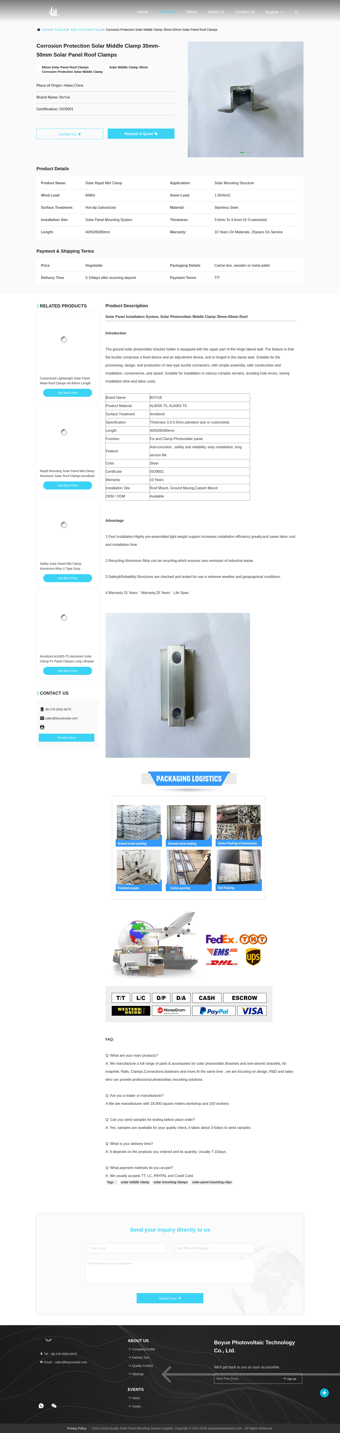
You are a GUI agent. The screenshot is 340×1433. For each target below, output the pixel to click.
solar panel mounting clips (212, 1182)
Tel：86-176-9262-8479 (58, 1354)
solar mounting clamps (171, 1182)
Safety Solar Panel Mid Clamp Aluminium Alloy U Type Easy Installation (60, 568)
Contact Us (245, 12)
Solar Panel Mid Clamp (86, 29)
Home (143, 12)
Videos (191, 12)
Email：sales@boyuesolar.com (63, 1362)
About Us (216, 12)
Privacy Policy (76, 1428)
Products (167, 12)
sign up (289, 1378)
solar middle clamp (135, 1182)
